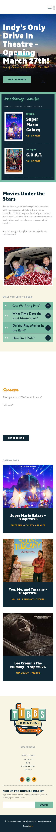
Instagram (22, 779)
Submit (44, 805)
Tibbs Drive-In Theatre (16, 7)
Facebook (34, 779)
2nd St (30, 826)
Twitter (28, 779)
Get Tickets (33, 135)
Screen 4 (38, 107)
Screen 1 (8, 107)
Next (50, 366)
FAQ (28, 763)
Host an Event (28, 766)
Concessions (16, 438)
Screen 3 (28, 107)
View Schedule (17, 79)
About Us (28, 759)
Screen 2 (18, 107)
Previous (6, 366)
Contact (28, 769)
